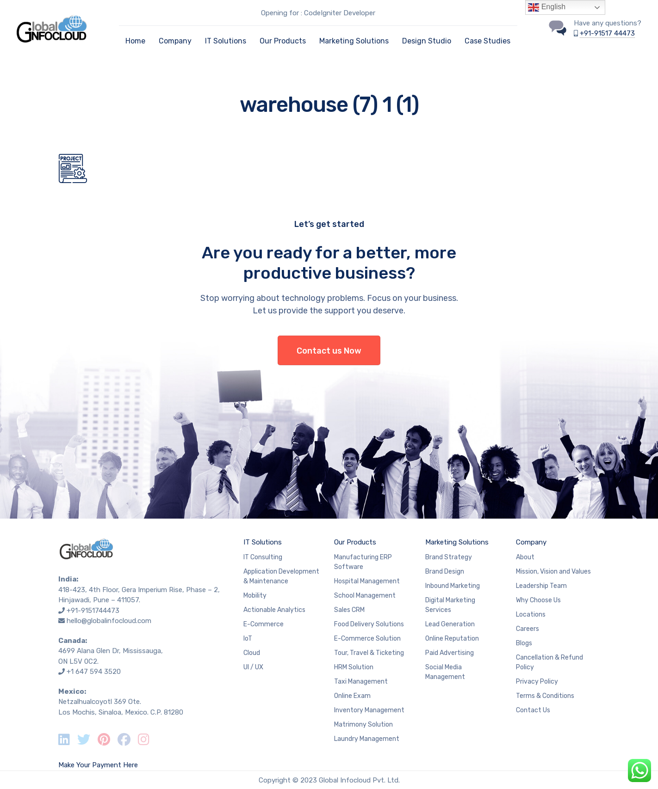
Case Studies (487, 41)
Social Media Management (445, 672)
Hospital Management (367, 581)
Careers (527, 629)
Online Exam (352, 696)
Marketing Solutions (354, 41)
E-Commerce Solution (367, 638)
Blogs (524, 643)
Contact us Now (329, 351)
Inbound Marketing (452, 586)
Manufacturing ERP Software (363, 562)
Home (135, 41)
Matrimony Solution (363, 724)
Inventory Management (369, 710)
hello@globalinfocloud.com (109, 621)
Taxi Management (361, 681)
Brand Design (444, 571)
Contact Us (533, 710)
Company (175, 41)
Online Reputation (452, 638)
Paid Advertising (449, 653)
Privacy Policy (537, 681)
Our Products (283, 41)
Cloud (251, 653)
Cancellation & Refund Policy (549, 662)
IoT (247, 638)
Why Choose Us (538, 600)
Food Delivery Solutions (369, 624)
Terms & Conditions (545, 696)
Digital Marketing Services (450, 605)
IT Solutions (225, 41)
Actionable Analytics (274, 610)
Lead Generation (450, 624)
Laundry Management (366, 739)
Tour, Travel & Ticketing (369, 653)
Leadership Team (541, 586)
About (525, 557)
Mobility (255, 595)
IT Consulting (262, 557)
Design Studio (426, 41)
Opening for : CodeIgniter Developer (318, 13)
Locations (531, 614)
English (546, 7)
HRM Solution (353, 667)
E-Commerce (263, 624)
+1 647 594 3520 (94, 671)
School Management (365, 595)
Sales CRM (349, 610)
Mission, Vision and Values (553, 571)
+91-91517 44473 (607, 33)
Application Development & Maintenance (281, 576)
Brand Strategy (448, 557)
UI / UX (253, 667)
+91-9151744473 (93, 610)
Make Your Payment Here (98, 765)
